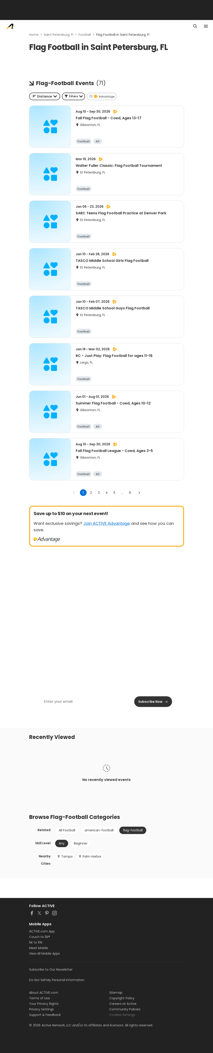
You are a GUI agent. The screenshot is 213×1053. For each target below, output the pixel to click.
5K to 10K (36, 942)
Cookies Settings (122, 1015)
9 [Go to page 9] (130, 492)
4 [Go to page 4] (106, 492)
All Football (67, 830)
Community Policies (124, 1009)
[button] (73, 96)
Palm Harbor (89, 856)
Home (34, 34)
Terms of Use (39, 998)
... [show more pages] (122, 492)
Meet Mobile (38, 948)
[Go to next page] (139, 492)
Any (62, 843)
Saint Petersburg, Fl (58, 34)
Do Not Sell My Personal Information (56, 980)
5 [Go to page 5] (114, 492)
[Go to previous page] (74, 492)
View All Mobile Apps (44, 953)
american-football (99, 830)
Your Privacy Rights (44, 1003)
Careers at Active (122, 1003)
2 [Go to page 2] (91, 492)
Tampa (65, 856)
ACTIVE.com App (42, 931)
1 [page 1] (83, 492)
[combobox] (44, 96)
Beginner (80, 843)
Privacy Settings (41, 1009)
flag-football (133, 830)
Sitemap (115, 992)
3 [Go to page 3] (99, 492)
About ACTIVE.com (43, 992)
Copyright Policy (121, 998)
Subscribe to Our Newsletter (51, 969)
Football (85, 34)
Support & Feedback (45, 1015)
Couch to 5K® (39, 937)
